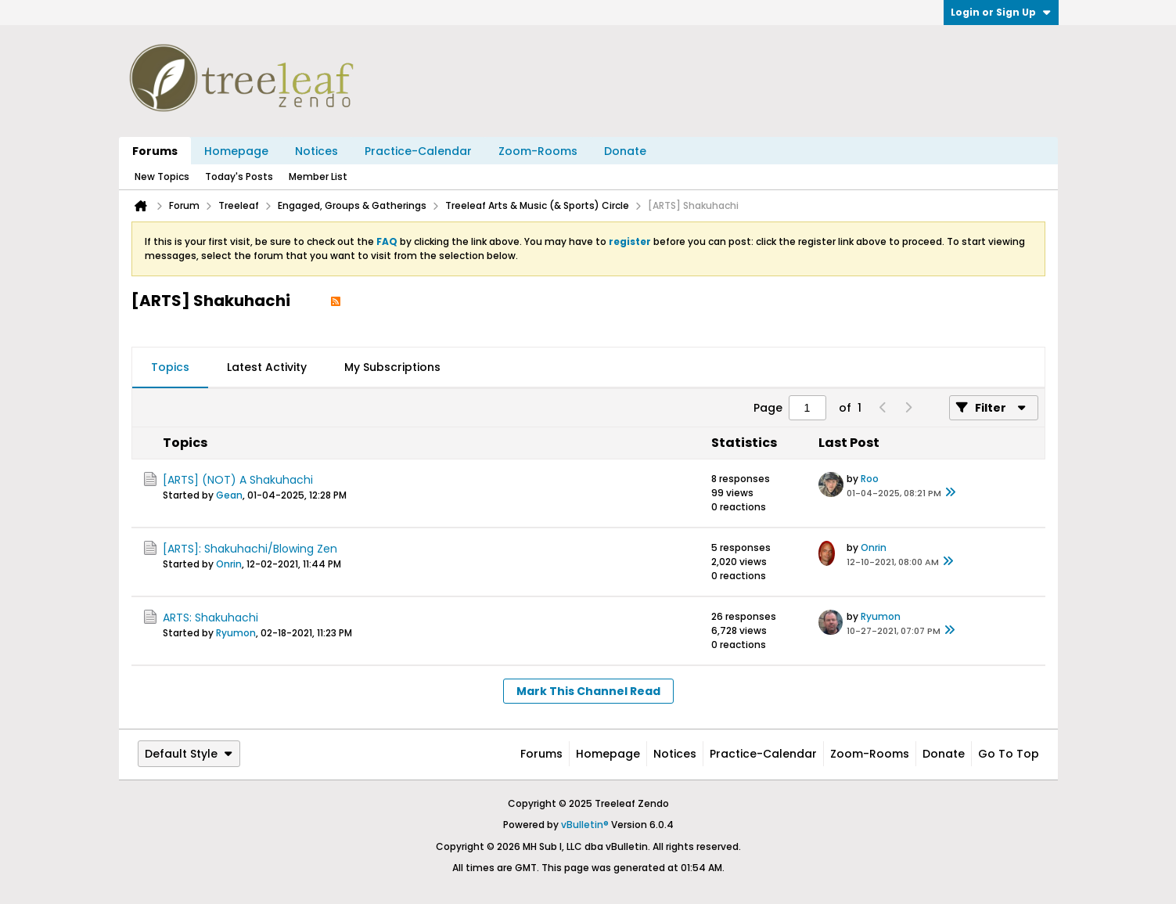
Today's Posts (239, 176)
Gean (229, 495)
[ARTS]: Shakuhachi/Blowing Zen (250, 548)
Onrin (229, 564)
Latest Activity (267, 367)
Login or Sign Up (1001, 12)
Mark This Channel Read (588, 691)
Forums (155, 151)
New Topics (162, 176)
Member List (318, 176)
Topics (170, 367)
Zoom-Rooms (537, 151)
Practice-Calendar (418, 151)
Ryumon (236, 632)
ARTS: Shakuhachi (210, 617)
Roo (870, 478)
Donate (625, 151)
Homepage (236, 151)
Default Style (189, 754)
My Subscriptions (392, 367)
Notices (316, 151)
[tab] (170, 368)
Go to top (1008, 754)
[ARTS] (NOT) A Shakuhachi (238, 480)
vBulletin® (585, 824)
